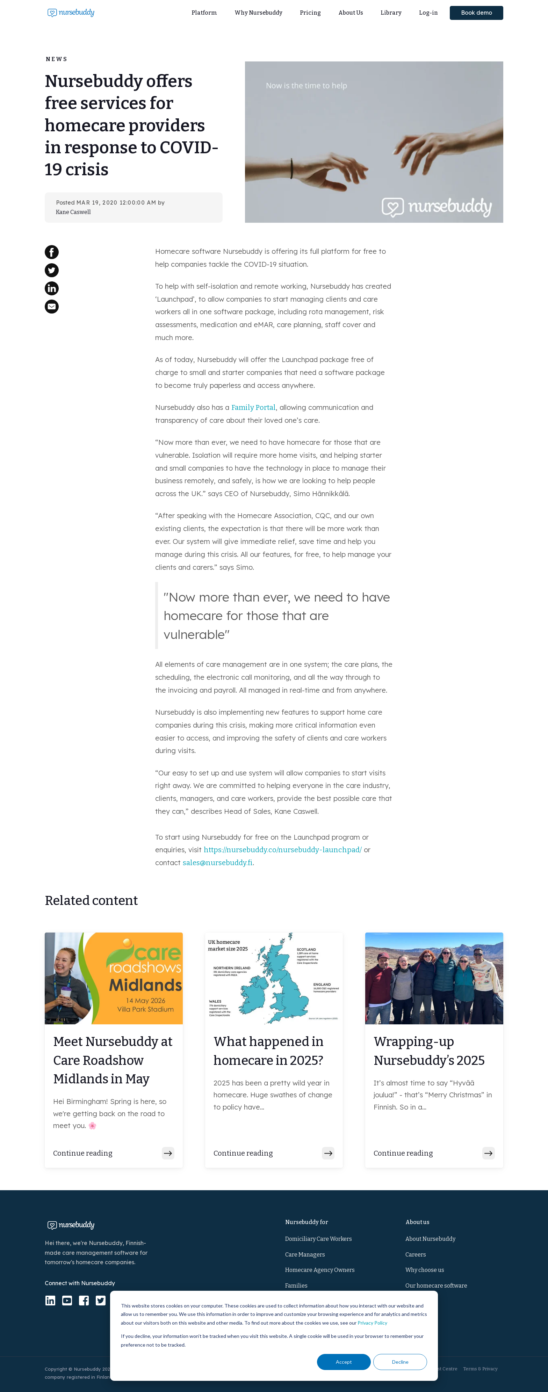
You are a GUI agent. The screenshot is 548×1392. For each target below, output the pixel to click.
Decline (400, 1362)
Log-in (428, 12)
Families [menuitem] (296, 1285)
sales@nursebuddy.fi (218, 863)
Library (391, 12)
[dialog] (274, 1336)
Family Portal (253, 407)
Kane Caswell (73, 212)
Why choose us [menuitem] (424, 1270)
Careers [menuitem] (415, 1254)
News (57, 59)
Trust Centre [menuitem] (443, 1368)
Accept (344, 1362)
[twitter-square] (100, 1300)
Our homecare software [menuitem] (436, 1285)
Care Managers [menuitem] (305, 1254)
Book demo (476, 12)
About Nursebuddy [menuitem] (430, 1239)
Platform (204, 12)
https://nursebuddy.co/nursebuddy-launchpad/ (283, 850)
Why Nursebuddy (258, 12)
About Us (350, 12)
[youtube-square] (67, 1300)
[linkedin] (50, 1300)
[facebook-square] (83, 1300)
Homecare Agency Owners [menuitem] (320, 1270)
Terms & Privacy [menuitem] (480, 1368)
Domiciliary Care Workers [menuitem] (318, 1239)
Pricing (310, 12)
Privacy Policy (372, 1323)
